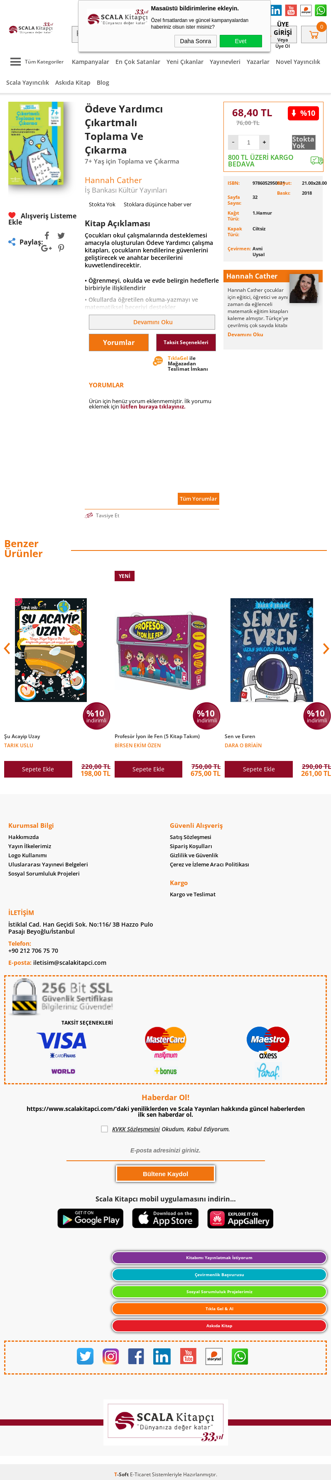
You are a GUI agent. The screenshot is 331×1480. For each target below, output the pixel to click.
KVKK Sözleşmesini (136, 1129)
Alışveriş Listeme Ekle (42, 218)
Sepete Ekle (38, 769)
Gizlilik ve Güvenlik (194, 855)
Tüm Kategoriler (35, 62)
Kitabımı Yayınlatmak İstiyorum (219, 1257)
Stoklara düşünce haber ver (157, 204)
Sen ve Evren (240, 736)
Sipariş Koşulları (191, 846)
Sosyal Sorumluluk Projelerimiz (219, 1291)
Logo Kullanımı (27, 855)
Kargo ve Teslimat (193, 894)
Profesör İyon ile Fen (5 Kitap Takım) (157, 736)
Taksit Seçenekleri (186, 342)
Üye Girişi (283, 28)
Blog (103, 82)
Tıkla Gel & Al (219, 1308)
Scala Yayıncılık (27, 82)
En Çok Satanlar (137, 62)
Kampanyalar (90, 62)
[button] (325, 648)
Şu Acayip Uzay (22, 736)
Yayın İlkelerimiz (29, 846)
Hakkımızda (23, 837)
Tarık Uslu (18, 745)
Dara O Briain (243, 745)
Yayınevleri (225, 62)
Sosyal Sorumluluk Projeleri (44, 873)
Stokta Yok (303, 142)
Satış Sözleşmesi (190, 837)
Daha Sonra (195, 41)
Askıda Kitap (73, 82)
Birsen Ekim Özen (138, 745)
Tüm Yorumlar (198, 498)
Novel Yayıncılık (298, 62)
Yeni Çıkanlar (185, 62)
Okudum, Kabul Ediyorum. (165, 1129)
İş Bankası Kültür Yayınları (126, 189)
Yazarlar (258, 62)
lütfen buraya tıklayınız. (153, 406)
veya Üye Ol (282, 43)
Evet (240, 41)
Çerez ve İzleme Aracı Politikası (209, 864)
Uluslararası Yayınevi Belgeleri (48, 864)
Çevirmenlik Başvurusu (219, 1274)
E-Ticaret (140, 1474)
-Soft (122, 1474)
